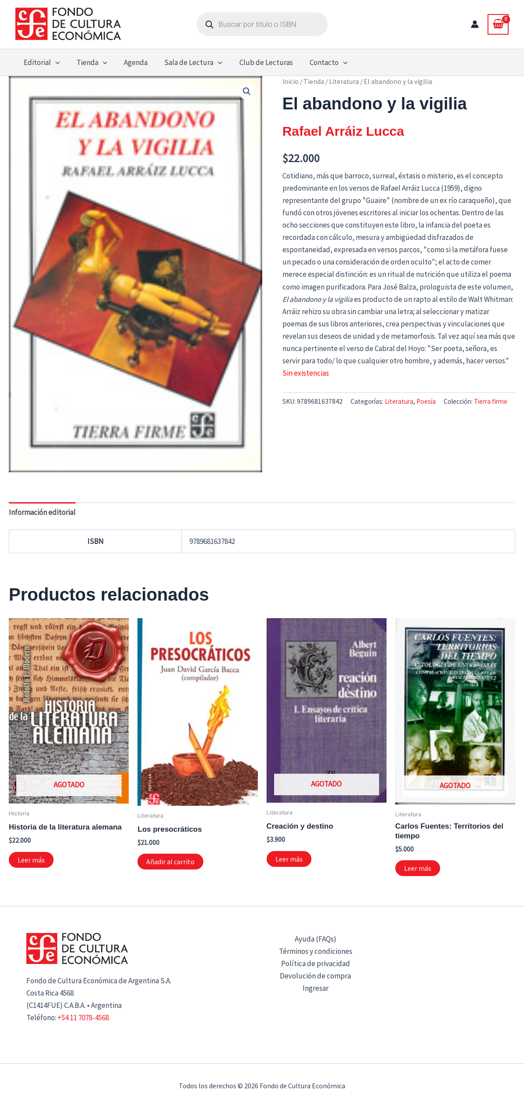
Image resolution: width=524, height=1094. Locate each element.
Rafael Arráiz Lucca (343, 131)
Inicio (290, 81)
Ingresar (316, 988)
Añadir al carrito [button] (170, 861)
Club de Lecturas (258, 62)
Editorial (41, 62)
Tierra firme (490, 401)
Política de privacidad (315, 963)
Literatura (344, 81)
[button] (54, 62)
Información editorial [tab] (42, 512)
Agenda (131, 62)
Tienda (89, 62)
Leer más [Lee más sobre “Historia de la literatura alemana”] (31, 859)
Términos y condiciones (315, 951)
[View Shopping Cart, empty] (498, 24)
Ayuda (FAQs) (315, 939)
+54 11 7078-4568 (83, 1017)
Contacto (319, 62)
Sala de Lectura (187, 62)
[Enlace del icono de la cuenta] (475, 24)
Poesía (426, 401)
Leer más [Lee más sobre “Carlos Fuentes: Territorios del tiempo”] (417, 868)
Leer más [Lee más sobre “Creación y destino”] (289, 859)
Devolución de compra (315, 976)
